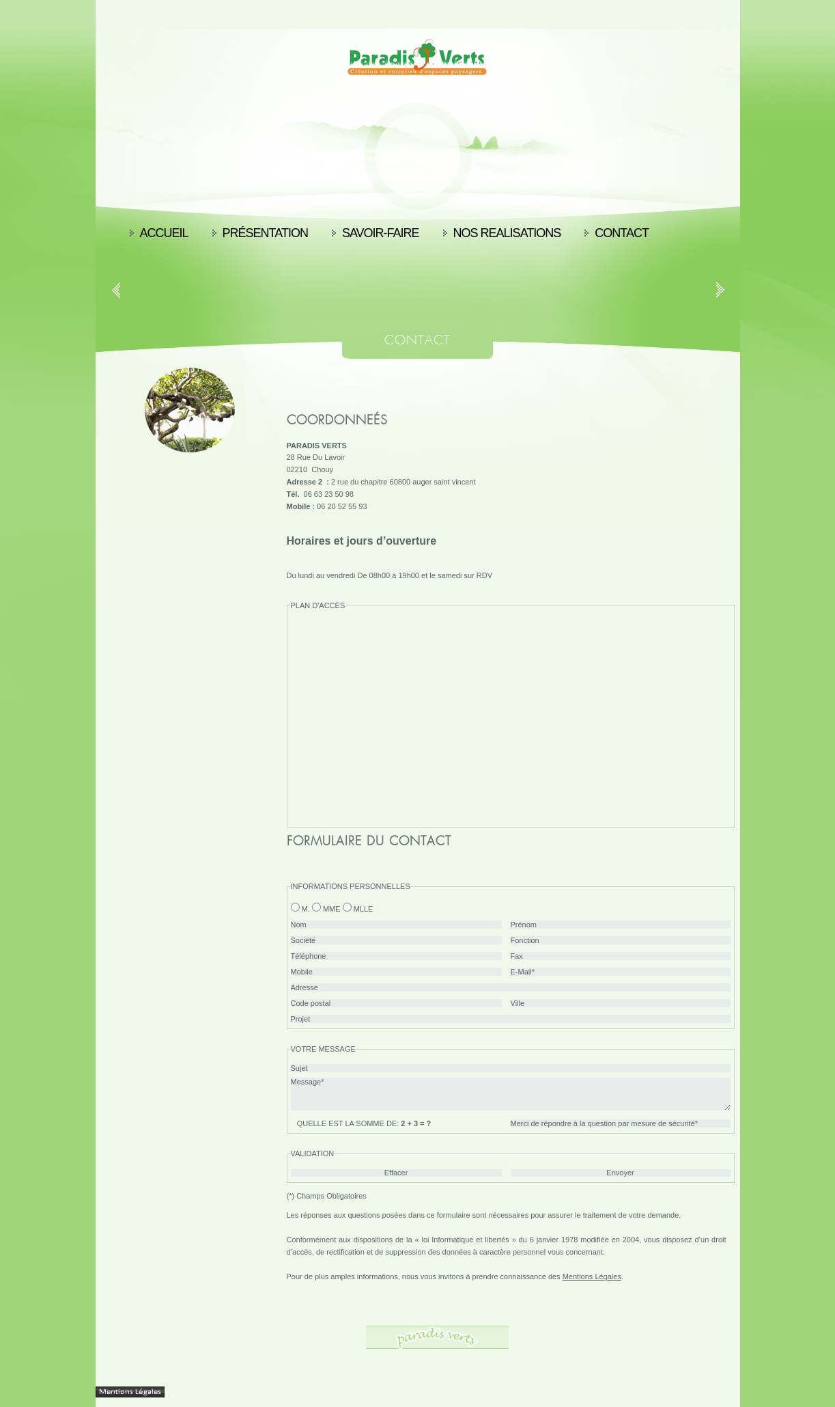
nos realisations (507, 233)
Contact (622, 233)
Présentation (265, 233)
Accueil (164, 233)
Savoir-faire (380, 233)
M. (306, 909)
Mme (332, 909)
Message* (511, 1094)
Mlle (363, 909)
